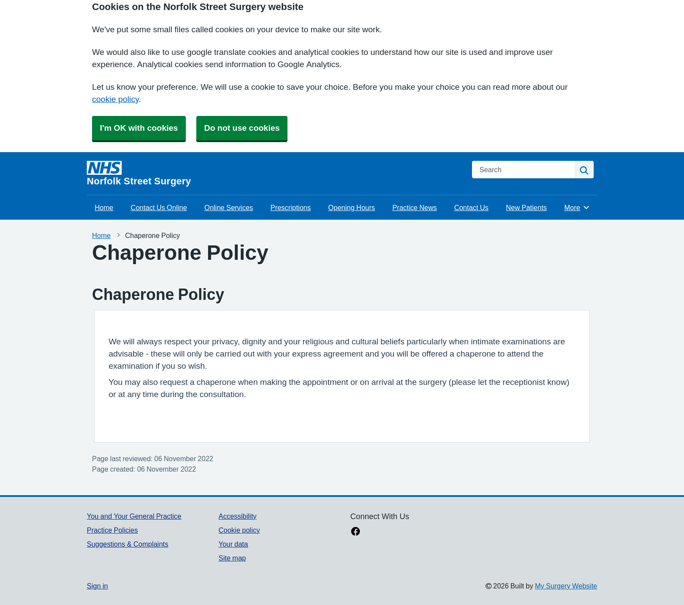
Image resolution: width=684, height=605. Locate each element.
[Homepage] (274, 173)
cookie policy (115, 99)
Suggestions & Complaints (127, 543)
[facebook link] (355, 532)
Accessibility (237, 516)
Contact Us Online (159, 207)
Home (104, 207)
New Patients (526, 207)
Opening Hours (351, 207)
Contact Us (471, 207)
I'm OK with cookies (139, 128)
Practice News (414, 207)
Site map (232, 557)
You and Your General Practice (134, 516)
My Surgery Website (566, 585)
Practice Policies (112, 530)
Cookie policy (239, 530)
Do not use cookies (242, 128)
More (577, 207)
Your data (233, 543)
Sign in (97, 585)
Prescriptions (290, 207)
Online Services (228, 207)
